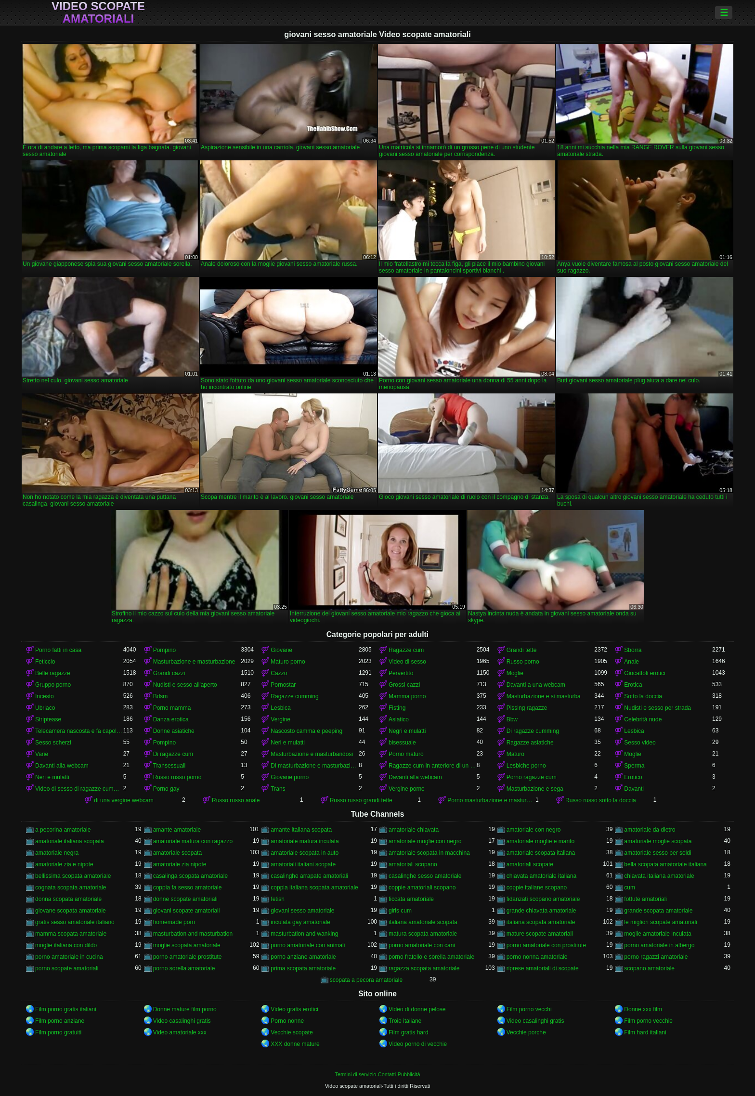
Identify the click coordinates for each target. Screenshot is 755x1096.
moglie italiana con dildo (66, 945)
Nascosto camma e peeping (306, 731)
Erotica (633, 684)
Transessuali (169, 765)
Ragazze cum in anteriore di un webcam (433, 765)
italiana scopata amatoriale (541, 922)
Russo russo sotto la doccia (600, 800)
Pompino (164, 650)
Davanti (634, 788)
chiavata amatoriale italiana (541, 876)
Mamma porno (407, 696)
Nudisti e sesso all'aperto (185, 684)
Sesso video (639, 742)
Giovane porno (290, 777)
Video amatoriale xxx (180, 1032)
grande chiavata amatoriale (541, 910)
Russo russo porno (177, 777)
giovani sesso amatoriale (302, 910)
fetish (278, 899)
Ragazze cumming (294, 696)
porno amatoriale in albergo (659, 945)
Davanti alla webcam (62, 765)
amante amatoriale (177, 829)
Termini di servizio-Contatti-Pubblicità (377, 1074)
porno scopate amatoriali (66, 968)
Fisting (397, 708)
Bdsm (160, 696)
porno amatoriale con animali (308, 945)
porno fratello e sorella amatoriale (431, 956)
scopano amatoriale (649, 968)
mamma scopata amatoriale (70, 933)
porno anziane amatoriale (303, 956)
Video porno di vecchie (418, 1044)
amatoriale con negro (534, 829)
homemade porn (174, 922)
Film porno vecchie (648, 1021)
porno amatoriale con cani (422, 945)
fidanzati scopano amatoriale (543, 899)
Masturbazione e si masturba (544, 696)
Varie (41, 754)
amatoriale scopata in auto (304, 852)
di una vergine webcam (123, 800)
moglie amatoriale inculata (657, 933)
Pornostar (283, 684)
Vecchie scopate (291, 1032)
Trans (278, 788)
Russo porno (523, 661)
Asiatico (399, 719)
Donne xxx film (643, 1009)
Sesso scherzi (53, 742)
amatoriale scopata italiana (541, 852)
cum (629, 887)
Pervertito (401, 673)
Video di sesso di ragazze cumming (79, 788)
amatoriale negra (56, 852)
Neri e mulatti (288, 742)
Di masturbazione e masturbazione (315, 765)
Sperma (634, 765)
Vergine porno (407, 788)
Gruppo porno (53, 684)
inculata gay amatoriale (300, 922)
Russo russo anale (236, 800)
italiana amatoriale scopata (423, 922)
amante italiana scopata (301, 829)
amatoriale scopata (177, 852)
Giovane (281, 650)
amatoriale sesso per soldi (657, 852)
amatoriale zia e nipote (64, 864)
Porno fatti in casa (58, 650)
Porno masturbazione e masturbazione (491, 800)
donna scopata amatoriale (68, 899)
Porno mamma (172, 708)
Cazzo (279, 673)
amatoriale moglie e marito (540, 841)
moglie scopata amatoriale (187, 945)
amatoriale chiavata (414, 829)
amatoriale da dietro (649, 829)
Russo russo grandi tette (361, 800)
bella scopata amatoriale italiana (665, 864)
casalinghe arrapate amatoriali (309, 876)
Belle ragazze (52, 673)
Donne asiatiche (174, 731)
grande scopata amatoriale (658, 910)
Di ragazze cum (173, 754)
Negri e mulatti (407, 731)
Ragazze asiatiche (530, 742)
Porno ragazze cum (532, 777)
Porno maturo (406, 754)
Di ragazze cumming (533, 731)
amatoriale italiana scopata (69, 841)
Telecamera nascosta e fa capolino (79, 731)
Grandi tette (522, 650)
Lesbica (280, 708)
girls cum (400, 910)
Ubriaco (45, 708)
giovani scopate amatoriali (186, 910)
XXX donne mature (295, 1044)
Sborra (632, 650)
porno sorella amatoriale (184, 968)
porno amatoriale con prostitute (546, 945)
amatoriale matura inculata (304, 841)
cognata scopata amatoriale (70, 887)
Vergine (280, 719)
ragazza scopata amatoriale (424, 968)
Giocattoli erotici (644, 673)
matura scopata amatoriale (423, 933)
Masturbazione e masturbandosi (312, 754)
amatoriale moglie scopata (657, 841)
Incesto (44, 696)
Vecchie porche (526, 1032)
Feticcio (45, 661)
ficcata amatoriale (411, 899)
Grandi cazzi (169, 673)
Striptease (48, 719)
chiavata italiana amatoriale (659, 876)
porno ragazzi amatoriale (656, 956)
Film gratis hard (409, 1032)
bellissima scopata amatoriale (73, 876)
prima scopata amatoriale (303, 968)
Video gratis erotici (294, 1009)
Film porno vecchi (529, 1009)
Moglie (515, 673)
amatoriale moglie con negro (425, 841)
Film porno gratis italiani (65, 1009)
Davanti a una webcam (536, 684)
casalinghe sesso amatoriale (425, 876)
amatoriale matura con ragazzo (193, 841)
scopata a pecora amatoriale (366, 980)
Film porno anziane (59, 1021)
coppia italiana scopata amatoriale (314, 887)
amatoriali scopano (413, 864)
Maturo (515, 754)
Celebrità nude (643, 719)
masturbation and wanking (304, 933)
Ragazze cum (406, 650)
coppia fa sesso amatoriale (187, 887)
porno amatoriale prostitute (187, 956)
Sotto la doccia (643, 696)
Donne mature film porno (185, 1009)
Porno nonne (287, 1021)
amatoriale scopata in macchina (429, 852)
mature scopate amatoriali (540, 933)
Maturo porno (288, 661)
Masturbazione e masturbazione (194, 661)
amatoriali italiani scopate (303, 864)
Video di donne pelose (417, 1009)
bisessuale (402, 742)
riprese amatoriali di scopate (543, 968)
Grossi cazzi (404, 684)
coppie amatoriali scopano (422, 887)
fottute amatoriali (645, 899)
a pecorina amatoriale (63, 829)
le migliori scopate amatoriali (660, 922)
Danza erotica (171, 719)
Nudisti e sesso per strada (657, 708)
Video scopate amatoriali (98, 12)
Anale (631, 661)
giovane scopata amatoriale (70, 910)
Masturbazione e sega (535, 788)
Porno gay (166, 788)
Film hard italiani (645, 1032)
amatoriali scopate (530, 864)
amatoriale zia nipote (180, 864)
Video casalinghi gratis (182, 1021)
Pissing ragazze (527, 708)
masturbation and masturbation (193, 933)
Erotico (633, 777)
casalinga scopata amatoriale (190, 876)
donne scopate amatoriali (185, 899)
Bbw (512, 719)
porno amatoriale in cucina (69, 956)
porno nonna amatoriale (537, 956)
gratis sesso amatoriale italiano (75, 922)
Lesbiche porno (526, 765)
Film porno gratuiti (58, 1032)
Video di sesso (407, 661)
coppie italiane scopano (537, 887)
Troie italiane (405, 1021)
